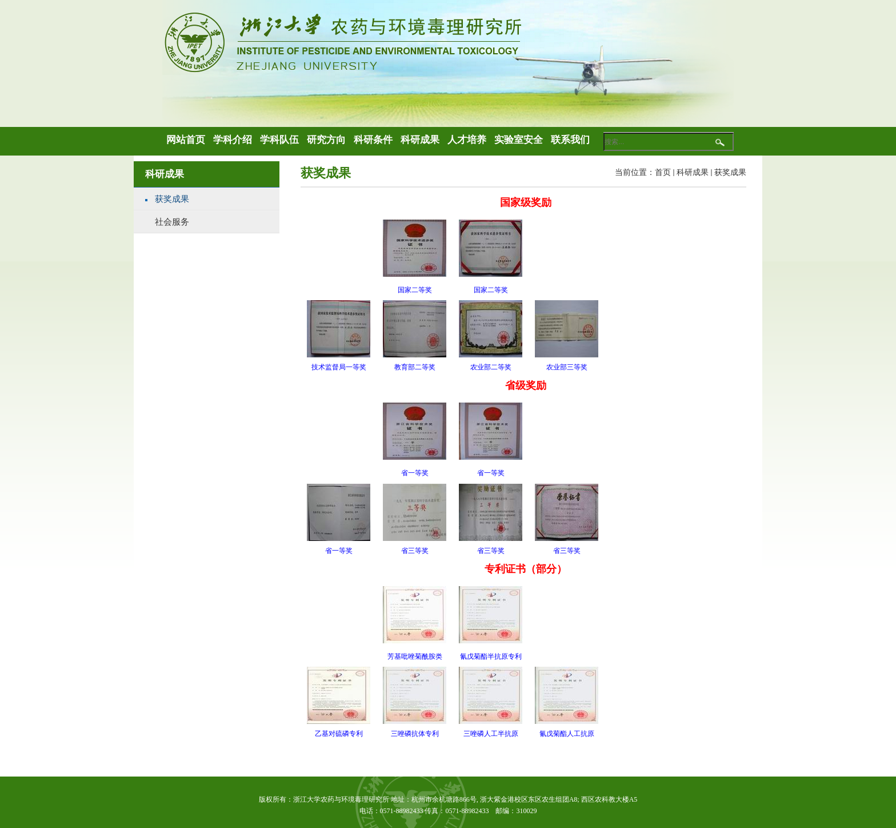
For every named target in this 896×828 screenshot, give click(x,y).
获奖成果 (730, 172)
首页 (663, 172)
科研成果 (693, 172)
